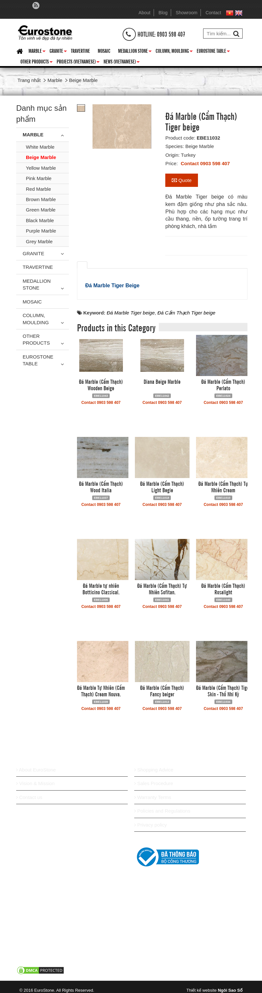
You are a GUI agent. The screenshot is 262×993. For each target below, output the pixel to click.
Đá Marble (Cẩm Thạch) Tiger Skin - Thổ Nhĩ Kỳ (223, 690)
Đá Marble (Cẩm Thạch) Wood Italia (101, 486)
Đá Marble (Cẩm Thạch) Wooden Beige (101, 384)
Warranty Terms (152, 797)
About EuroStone (36, 769)
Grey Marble (39, 241)
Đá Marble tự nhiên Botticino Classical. (101, 588)
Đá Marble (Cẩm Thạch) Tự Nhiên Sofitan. (162, 588)
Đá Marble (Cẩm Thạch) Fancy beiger (162, 690)
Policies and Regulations (162, 811)
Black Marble (40, 220)
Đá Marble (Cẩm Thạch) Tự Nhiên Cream (223, 486)
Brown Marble (41, 199)
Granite (58, 52)
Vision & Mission (35, 783)
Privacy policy (150, 825)
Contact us (29, 797)
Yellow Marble (41, 168)
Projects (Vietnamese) (78, 62)
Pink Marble (38, 178)
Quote (181, 180)
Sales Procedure (153, 783)
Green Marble (41, 209)
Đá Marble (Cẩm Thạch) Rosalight (223, 588)
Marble (37, 52)
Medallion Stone (135, 52)
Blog (163, 12)
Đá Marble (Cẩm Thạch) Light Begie (162, 486)
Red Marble (38, 189)
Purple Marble (41, 231)
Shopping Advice (153, 769)
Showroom (186, 12)
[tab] (82, 264)
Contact (213, 12)
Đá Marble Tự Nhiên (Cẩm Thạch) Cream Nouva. (101, 690)
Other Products (36, 62)
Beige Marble (41, 157)
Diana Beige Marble (162, 381)
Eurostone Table (213, 52)
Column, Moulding (174, 52)
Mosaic (104, 50)
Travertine (80, 50)
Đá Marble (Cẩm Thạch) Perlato (223, 384)
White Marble (40, 147)
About (144, 12)
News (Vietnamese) (122, 62)
